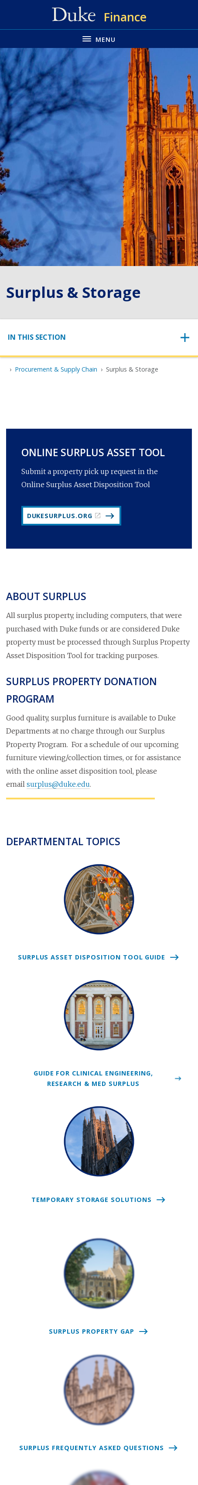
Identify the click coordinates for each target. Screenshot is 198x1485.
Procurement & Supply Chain (56, 369)
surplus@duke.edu (58, 784)
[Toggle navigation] (99, 337)
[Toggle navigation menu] (99, 38)
